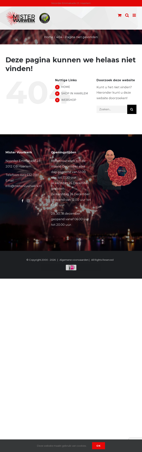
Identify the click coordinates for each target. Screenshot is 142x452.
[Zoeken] (131, 109)
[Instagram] (28, 200)
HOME (65, 87)
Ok (98, 445)
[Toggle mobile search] (127, 15)
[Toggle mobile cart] (119, 15)
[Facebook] (22, 200)
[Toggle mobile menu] (134, 15)
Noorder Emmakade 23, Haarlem (71, 3)
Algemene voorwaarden (74, 259)
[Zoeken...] (112, 109)
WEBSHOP (68, 100)
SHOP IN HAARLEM (74, 93)
